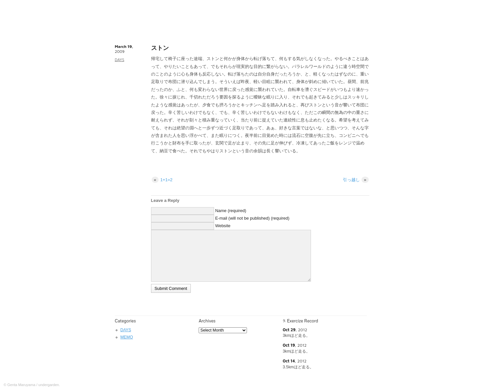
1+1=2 (162, 179)
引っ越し (356, 179)
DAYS (119, 59)
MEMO (127, 337)
